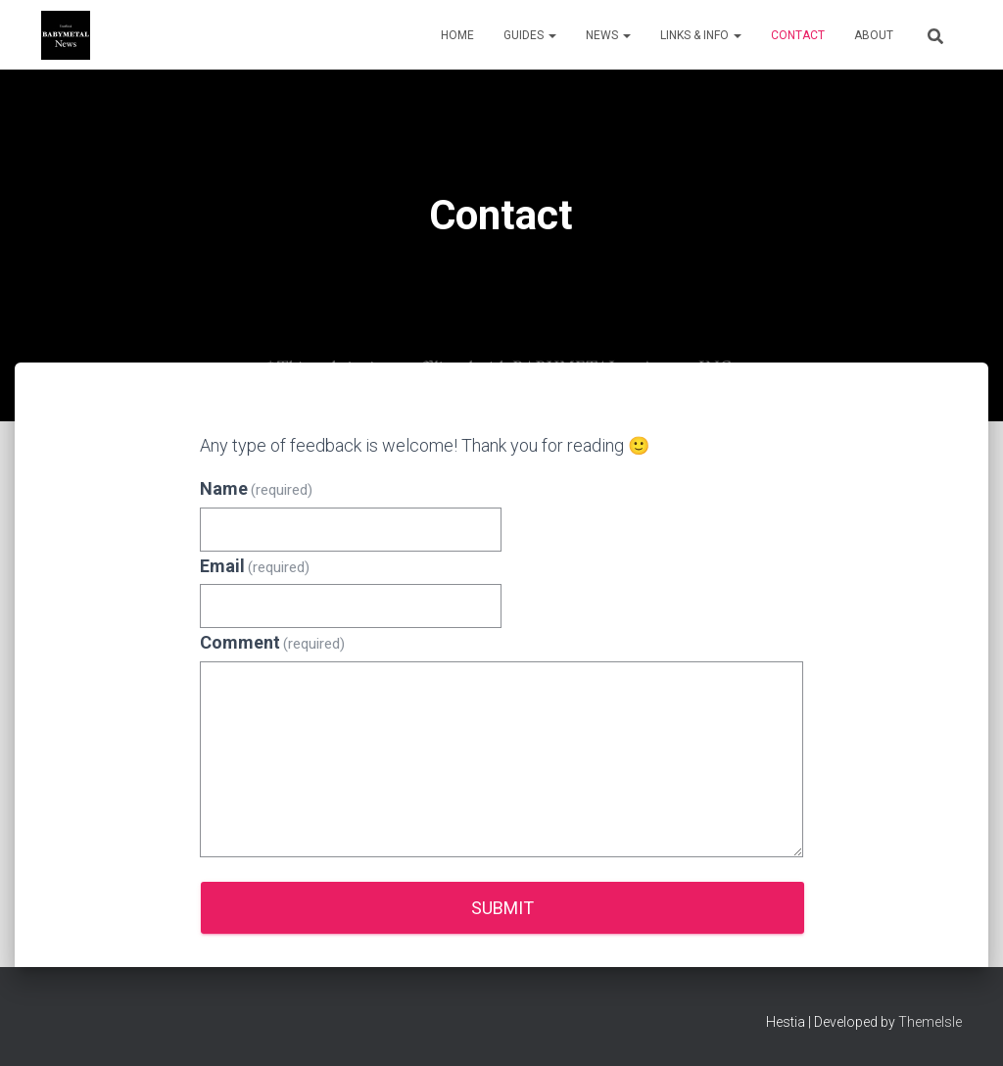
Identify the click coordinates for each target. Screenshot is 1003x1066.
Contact (798, 35)
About (873, 35)
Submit (502, 907)
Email (255, 566)
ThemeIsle (930, 1022)
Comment (273, 642)
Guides (529, 35)
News (608, 35)
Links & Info (700, 35)
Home (457, 35)
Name (256, 488)
